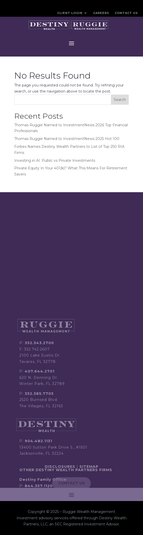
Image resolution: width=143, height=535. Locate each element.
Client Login (69, 13)
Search (120, 99)
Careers (101, 13)
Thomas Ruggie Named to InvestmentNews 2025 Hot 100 (66, 138)
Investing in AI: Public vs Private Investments (54, 160)
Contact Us (126, 13)
